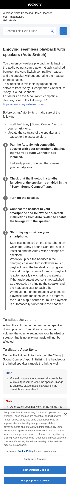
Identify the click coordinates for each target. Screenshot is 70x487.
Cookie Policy (26, 453)
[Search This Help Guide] (29, 31)
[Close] (65, 416)
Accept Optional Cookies (35, 482)
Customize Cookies (35, 461)
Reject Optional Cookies (35, 472)
